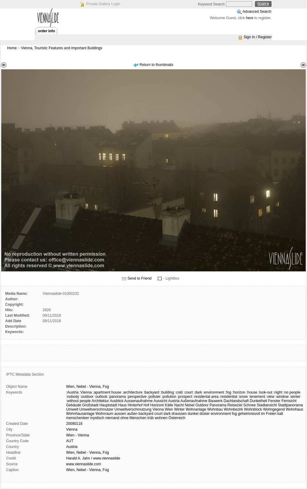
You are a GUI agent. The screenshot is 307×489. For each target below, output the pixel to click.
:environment (213, 392)
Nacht (179, 405)
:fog (228, 392)
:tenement (257, 396)
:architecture (132, 392)
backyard (146, 414)
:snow (243, 396)
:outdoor (87, 396)
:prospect (184, 396)
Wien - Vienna (77, 435)
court (158, 414)
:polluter (154, 396)
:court (188, 392)
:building (167, 392)
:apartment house (107, 392)
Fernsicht (288, 401)
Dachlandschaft (236, 401)
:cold (178, 392)
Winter (179, 409)
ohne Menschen (133, 418)
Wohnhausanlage (80, 414)
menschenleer (77, 418)
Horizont (157, 405)
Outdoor (201, 405)
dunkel (193, 414)
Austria (173, 401)
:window (281, 396)
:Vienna (85, 392)
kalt (280, 414)
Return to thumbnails (156, 65)
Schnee (249, 405)
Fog (106, 386)
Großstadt (90, 405)
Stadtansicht (267, 405)
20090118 (74, 424)
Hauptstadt (108, 405)
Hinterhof (135, 405)
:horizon (238, 392)
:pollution (169, 396)
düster (204, 414)
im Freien (268, 414)
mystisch (97, 418)
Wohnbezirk (233, 409)
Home (12, 48)
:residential (228, 396)
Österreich (176, 418)
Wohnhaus (294, 409)
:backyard (151, 392)
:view (270, 396)
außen (132, 414)
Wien (169, 409)
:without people (78, 401)
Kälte (169, 405)
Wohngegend (274, 409)
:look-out (265, 392)
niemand (112, 418)
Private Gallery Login (103, 4)
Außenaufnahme (193, 401)
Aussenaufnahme (138, 401)
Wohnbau (215, 409)
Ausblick (116, 401)
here (249, 18)
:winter (295, 396)
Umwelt (72, 409)
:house (251, 392)
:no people (291, 392)
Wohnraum (104, 414)
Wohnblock (253, 409)
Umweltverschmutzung (133, 409)
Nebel (81, 386)
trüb (150, 418)
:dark (198, 392)
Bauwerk (215, 401)
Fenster (274, 401)
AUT (69, 441)
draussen (179, 414)
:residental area (206, 396)
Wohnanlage (196, 409)
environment (221, 414)
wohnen (161, 418)
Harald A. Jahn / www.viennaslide (93, 458)
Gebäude (73, 405)
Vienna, (95, 386)
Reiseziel (235, 405)
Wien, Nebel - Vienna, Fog (87, 452)
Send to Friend (140, 278)
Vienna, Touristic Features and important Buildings (61, 48)
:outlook (100, 396)
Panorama (218, 405)
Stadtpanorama (290, 405)
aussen (120, 414)
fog (234, 414)
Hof (146, 405)
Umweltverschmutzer (96, 409)
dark (167, 414)
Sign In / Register (258, 37)
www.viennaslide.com (83, 464)
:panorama (117, 396)
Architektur (100, 401)
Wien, (71, 386)
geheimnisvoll (249, 414)
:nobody (72, 396)
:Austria (72, 392)
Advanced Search (256, 11)
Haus (122, 405)
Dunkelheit (258, 401)
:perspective (137, 396)
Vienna (158, 409)
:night (277, 392)
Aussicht (160, 401)
